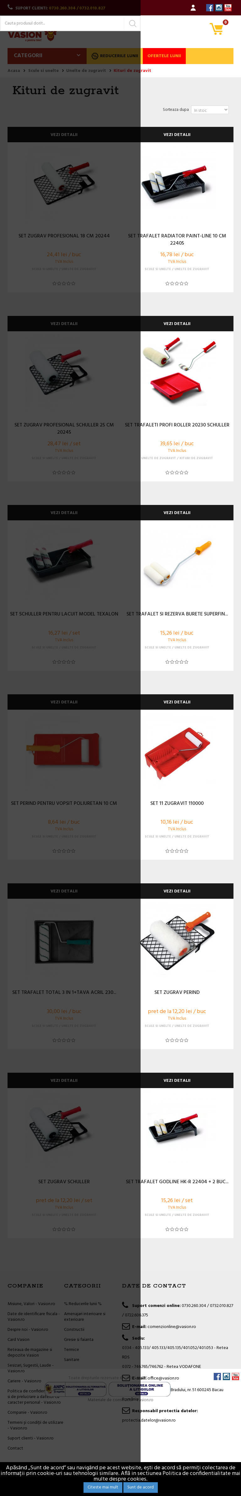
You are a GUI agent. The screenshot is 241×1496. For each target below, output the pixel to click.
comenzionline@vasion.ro (171, 1327)
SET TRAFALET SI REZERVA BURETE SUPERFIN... (177, 614)
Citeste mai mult (103, 1487)
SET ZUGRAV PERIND (177, 993)
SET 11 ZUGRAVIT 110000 (177, 804)
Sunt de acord (140, 1487)
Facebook (209, 7)
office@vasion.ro (163, 1378)
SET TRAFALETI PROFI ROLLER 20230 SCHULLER (177, 425)
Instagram (218, 7)
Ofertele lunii (164, 56)
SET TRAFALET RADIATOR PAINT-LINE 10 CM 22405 (177, 240)
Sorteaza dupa (176, 109)
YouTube (228, 7)
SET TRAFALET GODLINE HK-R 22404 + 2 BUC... (177, 1182)
